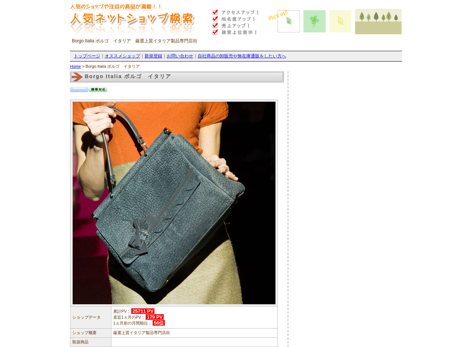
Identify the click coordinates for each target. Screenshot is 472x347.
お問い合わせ (180, 56)
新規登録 (153, 56)
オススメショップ (122, 56)
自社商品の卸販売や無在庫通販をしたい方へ (242, 56)
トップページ (87, 56)
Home (75, 66)
